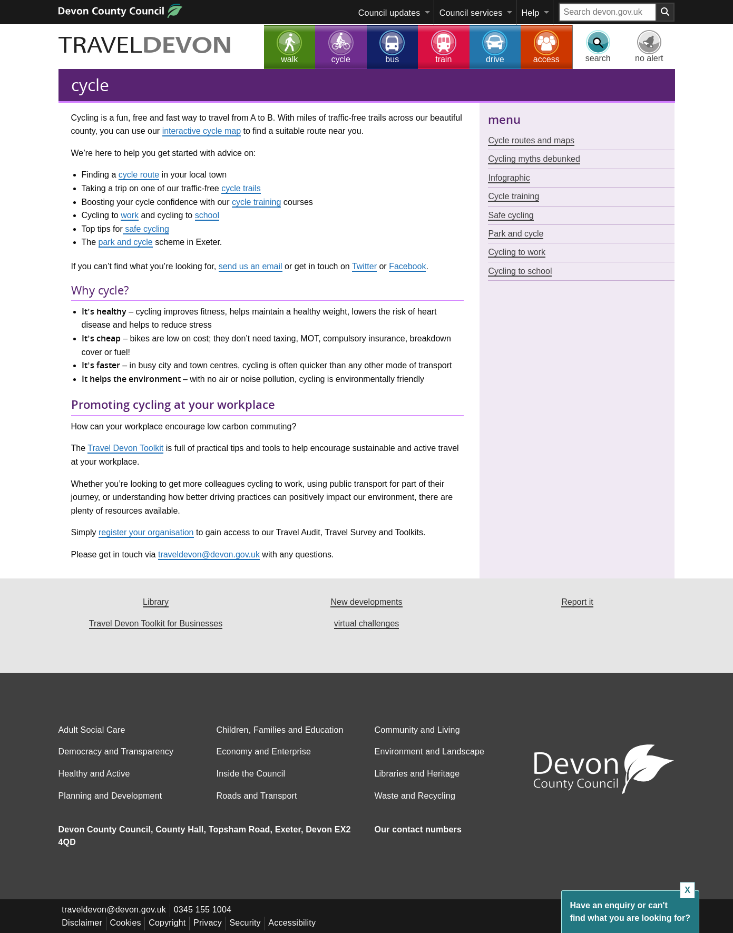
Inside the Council (250, 773)
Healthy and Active (94, 773)
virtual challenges (366, 623)
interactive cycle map (201, 130)
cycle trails (241, 188)
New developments (366, 601)
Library (156, 601)
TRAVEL (152, 45)
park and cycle (126, 242)
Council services (471, 12)
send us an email (250, 266)
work (130, 215)
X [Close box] (687, 890)
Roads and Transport (256, 795)
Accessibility (299, 922)
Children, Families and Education (279, 729)
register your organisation (146, 532)
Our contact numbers (418, 829)
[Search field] (608, 12)
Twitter (364, 266)
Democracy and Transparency (116, 751)
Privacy (212, 922)
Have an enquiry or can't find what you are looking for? (630, 911)
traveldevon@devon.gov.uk (209, 554)
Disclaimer (83, 922)
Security (251, 922)
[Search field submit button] (666, 12)
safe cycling (146, 228)
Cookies (127, 922)
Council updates (389, 12)
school (207, 215)
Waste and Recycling (415, 795)
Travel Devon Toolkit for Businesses (155, 623)
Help (531, 12)
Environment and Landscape (430, 751)
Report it (577, 601)
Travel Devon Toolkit (125, 448)
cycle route (139, 174)
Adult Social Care (91, 729)
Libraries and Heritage (417, 773)
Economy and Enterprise (263, 751)
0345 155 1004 (204, 909)
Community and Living (417, 729)
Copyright (170, 922)
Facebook (407, 266)
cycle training (256, 202)
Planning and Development (110, 795)
